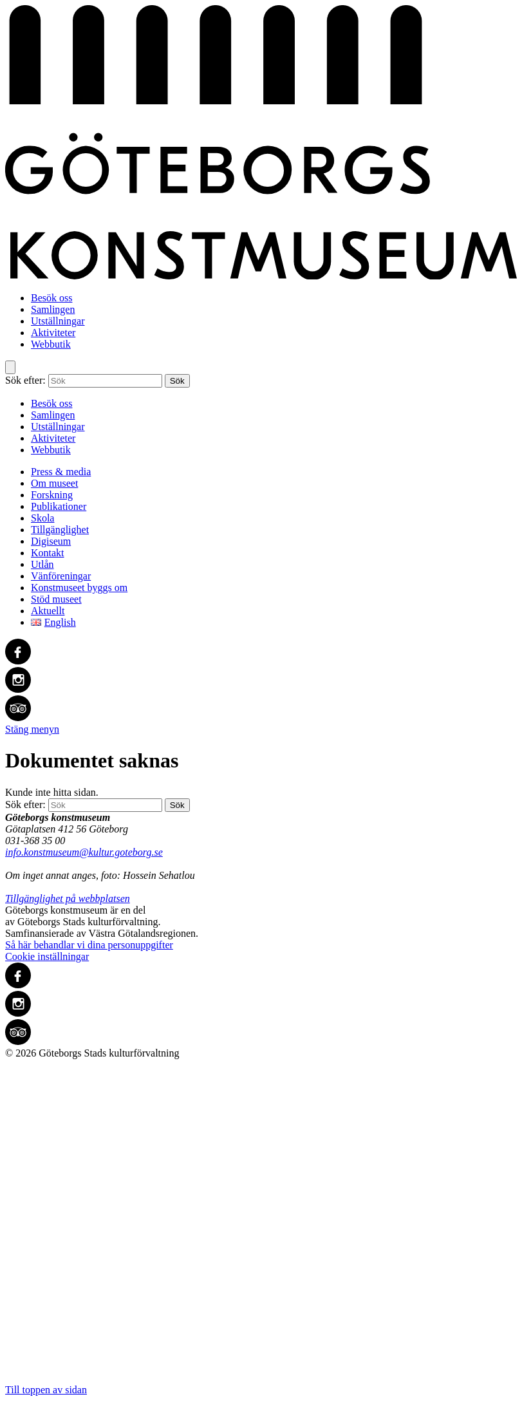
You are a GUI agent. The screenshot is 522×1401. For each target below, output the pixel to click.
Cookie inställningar (47, 956)
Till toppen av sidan (261, 1227)
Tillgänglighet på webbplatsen (67, 898)
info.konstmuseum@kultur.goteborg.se (84, 852)
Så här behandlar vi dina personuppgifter (89, 944)
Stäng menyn (32, 729)
